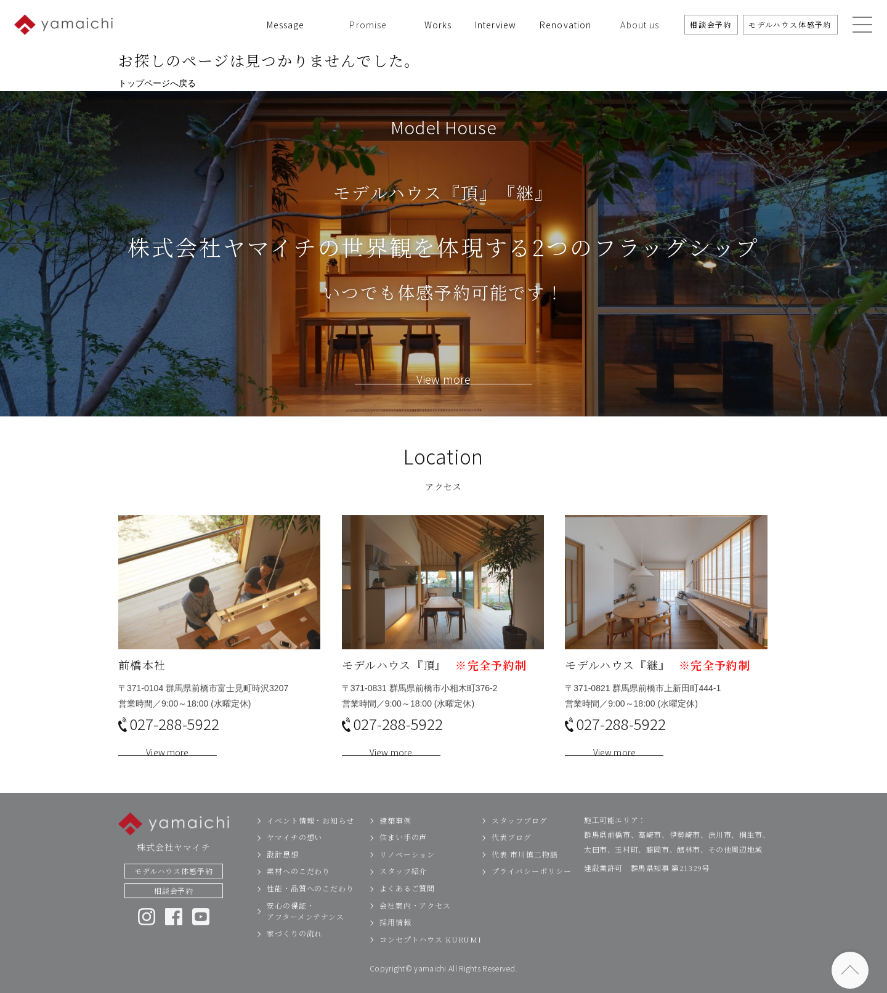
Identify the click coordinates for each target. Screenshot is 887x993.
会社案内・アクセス (415, 923)
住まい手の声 (403, 856)
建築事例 (395, 838)
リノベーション (407, 872)
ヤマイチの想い (294, 856)
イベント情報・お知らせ (310, 838)
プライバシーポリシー (531, 890)
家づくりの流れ (294, 952)
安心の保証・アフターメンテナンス (305, 929)
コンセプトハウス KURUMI (430, 957)
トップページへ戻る (157, 83)
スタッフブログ (519, 838)
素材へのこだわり (298, 890)
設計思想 (283, 872)
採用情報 (395, 941)
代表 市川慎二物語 (524, 872)
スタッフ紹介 (403, 890)
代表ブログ (512, 856)
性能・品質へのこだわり (310, 907)
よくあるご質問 (407, 907)
